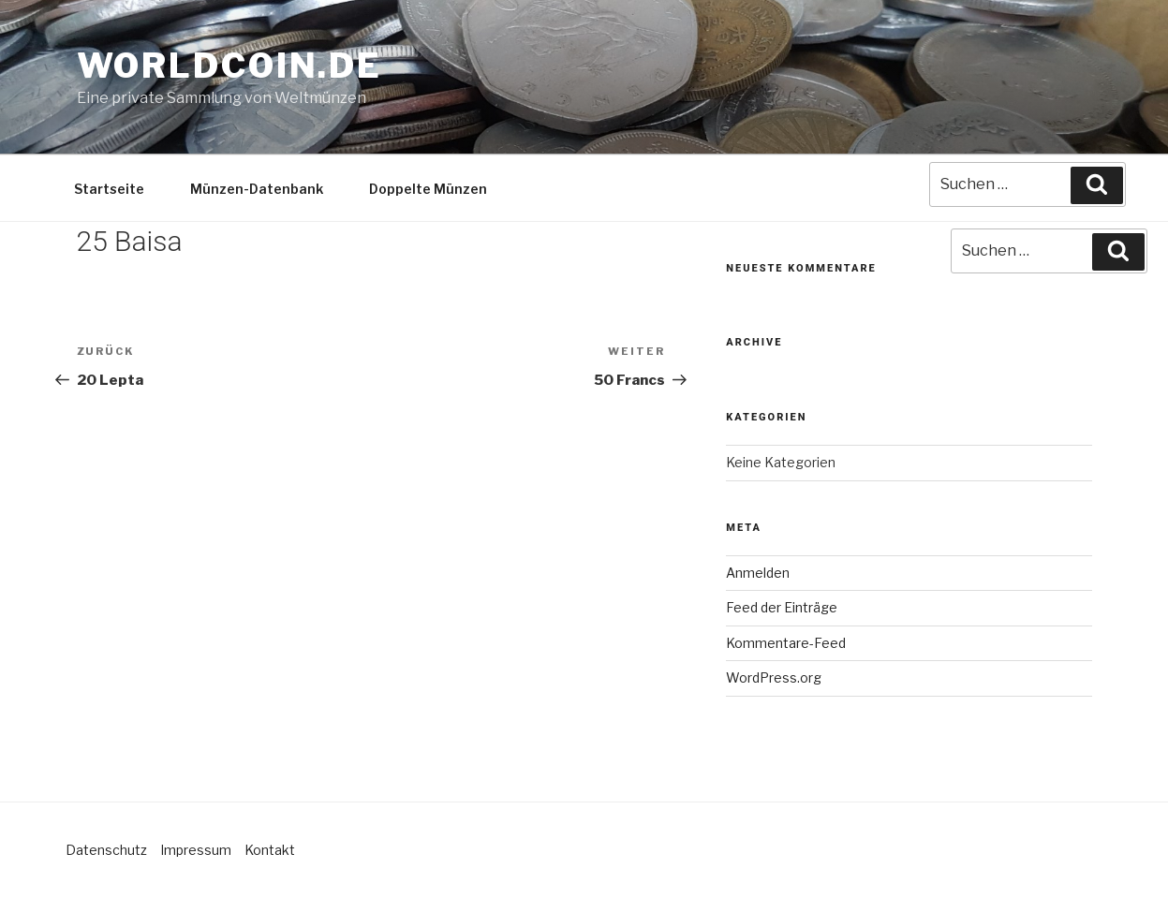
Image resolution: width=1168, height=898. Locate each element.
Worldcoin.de (230, 65)
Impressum (195, 850)
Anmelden (758, 573)
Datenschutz (106, 850)
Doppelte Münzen (428, 189)
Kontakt (269, 850)
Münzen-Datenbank (256, 189)
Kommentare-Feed (786, 643)
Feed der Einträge (781, 607)
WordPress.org (773, 677)
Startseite (109, 189)
